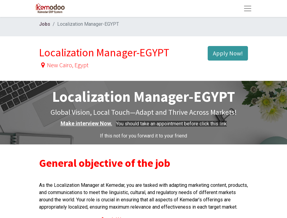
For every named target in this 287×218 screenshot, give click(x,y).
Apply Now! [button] (228, 53)
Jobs (44, 24)
